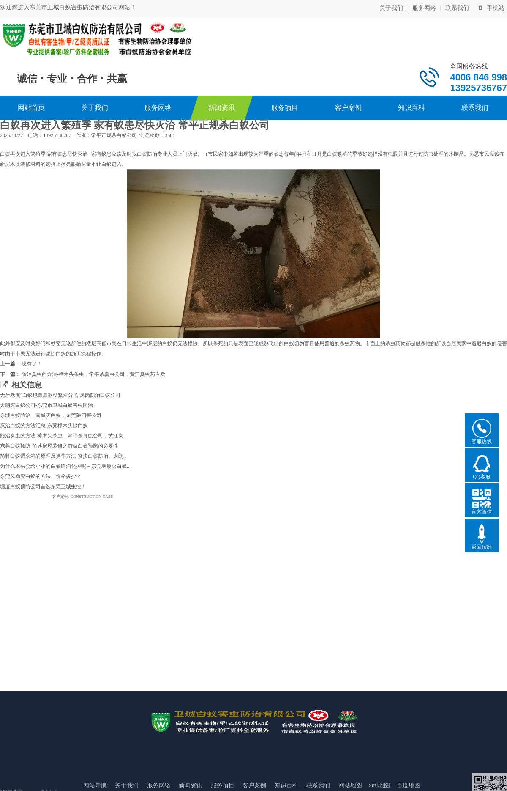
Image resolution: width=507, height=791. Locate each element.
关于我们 (391, 8)
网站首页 (31, 107)
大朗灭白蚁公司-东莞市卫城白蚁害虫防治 (46, 405)
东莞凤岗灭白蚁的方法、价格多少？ (40, 476)
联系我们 (457, 8)
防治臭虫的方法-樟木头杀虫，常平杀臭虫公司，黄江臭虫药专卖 (93, 374)
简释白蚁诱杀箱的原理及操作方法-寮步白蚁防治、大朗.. (63, 456)
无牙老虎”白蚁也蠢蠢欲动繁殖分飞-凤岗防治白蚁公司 (60, 395)
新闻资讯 (221, 107)
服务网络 (424, 8)
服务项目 (284, 107)
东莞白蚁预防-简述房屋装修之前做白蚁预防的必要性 (59, 446)
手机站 (491, 8)
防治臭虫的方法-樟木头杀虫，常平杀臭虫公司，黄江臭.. (63, 436)
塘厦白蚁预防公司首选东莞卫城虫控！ (43, 486)
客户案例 (348, 107)
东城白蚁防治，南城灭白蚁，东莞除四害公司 (50, 415)
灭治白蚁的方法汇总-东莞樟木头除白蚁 (44, 425)
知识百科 (411, 107)
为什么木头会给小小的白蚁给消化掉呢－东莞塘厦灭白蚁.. (64, 466)
